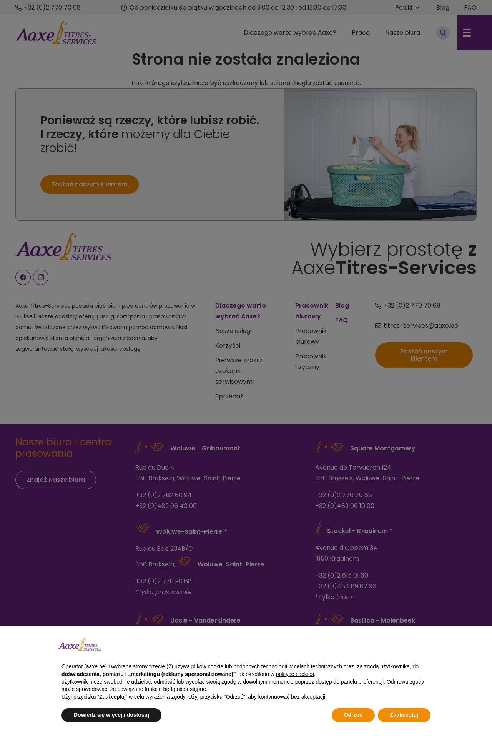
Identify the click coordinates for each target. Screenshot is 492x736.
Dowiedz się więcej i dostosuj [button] (111, 715)
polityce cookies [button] (295, 674)
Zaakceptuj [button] (404, 715)
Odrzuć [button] (353, 715)
